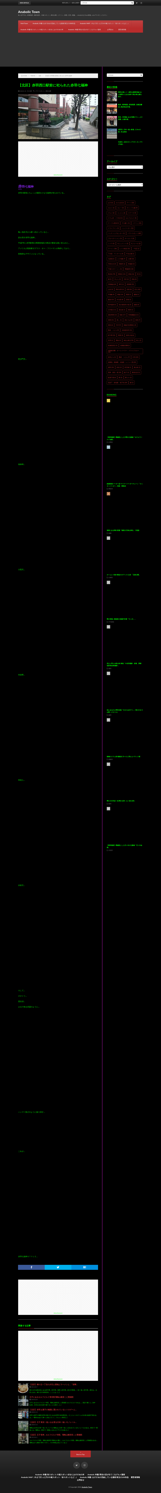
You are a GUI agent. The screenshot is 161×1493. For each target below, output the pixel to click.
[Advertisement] (80, 49)
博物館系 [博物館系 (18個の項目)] (129, 269)
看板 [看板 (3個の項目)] (118, 340)
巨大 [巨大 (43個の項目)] (137, 289)
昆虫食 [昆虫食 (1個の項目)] (122, 310)
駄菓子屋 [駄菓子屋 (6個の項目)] (112, 377)
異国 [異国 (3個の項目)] (120, 335)
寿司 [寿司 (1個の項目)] (121, 284)
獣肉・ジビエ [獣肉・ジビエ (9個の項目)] (113, 330)
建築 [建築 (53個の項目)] (111, 299)
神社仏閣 (48, 91)
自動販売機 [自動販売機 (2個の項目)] (125, 345)
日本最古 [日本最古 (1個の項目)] (112, 310)
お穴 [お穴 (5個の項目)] (110, 203)
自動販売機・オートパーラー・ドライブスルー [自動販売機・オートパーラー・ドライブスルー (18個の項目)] (123, 351)
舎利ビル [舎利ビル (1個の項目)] (112, 357)
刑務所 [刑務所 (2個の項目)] (122, 264)
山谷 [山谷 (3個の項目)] (110, 289)
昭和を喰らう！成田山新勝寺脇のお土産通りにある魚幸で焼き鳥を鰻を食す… (91, 3)
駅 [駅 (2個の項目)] (120, 377)
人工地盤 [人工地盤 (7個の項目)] (121, 259)
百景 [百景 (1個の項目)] (110, 340)
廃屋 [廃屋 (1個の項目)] (128, 294)
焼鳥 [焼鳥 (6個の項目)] (110, 325)
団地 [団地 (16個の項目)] (131, 274)
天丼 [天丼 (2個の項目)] (126, 279)
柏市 (110, 668)
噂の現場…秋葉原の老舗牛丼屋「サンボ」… (121, 619)
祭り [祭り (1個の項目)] (138, 340)
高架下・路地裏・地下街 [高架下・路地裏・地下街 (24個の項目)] (117, 382)
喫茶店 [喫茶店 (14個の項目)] (121, 274)
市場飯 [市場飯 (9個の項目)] (111, 294)
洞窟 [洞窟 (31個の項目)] (111, 320)
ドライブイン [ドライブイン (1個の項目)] (113, 228)
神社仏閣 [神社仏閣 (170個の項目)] (128, 340)
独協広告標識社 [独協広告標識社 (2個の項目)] (130, 325)
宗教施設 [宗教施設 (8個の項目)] (112, 284)
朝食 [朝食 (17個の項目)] (122, 315)
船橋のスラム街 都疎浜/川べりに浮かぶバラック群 (123, 756)
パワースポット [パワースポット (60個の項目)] (134, 233)
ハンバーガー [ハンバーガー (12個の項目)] (127, 228)
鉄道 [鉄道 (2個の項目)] (119, 367)
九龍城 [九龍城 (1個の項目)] (111, 259)
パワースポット (40, 91)
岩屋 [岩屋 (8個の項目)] (129, 289)
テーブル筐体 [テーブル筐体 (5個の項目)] (113, 223)
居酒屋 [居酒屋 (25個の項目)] (130, 284)
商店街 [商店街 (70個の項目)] (111, 274)
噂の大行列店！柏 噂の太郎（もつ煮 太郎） (121, 801)
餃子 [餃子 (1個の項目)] (126, 372)
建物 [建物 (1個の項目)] (136, 294)
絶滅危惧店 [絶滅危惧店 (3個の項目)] (112, 345)
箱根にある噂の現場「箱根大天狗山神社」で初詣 (123, 530)
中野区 (111, 442)
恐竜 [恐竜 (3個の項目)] (128, 299)
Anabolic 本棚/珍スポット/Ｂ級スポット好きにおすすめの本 (42, 29)
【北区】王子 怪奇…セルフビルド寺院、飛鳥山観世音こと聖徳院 (55, 1435)
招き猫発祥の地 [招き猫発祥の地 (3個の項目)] (125, 305)
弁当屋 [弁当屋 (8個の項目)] (120, 299)
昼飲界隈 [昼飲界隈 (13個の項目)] (112, 315)
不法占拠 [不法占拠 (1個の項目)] (130, 254)
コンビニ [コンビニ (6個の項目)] (121, 213)
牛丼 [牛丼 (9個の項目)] (118, 325)
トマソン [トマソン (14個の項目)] (137, 223)
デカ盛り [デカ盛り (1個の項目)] (126, 223)
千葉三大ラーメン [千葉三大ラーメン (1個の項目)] (115, 269)
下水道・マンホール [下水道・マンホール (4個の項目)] (115, 254)
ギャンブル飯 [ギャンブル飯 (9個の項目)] (132, 208)
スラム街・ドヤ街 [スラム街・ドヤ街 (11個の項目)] (115, 218)
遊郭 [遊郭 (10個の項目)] (111, 367)
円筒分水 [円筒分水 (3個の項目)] (112, 264)
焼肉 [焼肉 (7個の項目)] (137, 320)
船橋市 (111, 759)
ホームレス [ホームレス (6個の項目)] (129, 238)
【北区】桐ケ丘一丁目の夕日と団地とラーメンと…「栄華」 (53, 1384)
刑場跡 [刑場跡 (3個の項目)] (131, 264)
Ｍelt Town (24, 23)
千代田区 (111, 622)
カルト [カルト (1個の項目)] (111, 208)
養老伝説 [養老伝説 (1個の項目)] (136, 372)
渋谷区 (111, 850)
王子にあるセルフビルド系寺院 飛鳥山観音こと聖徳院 (51, 1397)
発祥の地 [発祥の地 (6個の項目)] (130, 335)
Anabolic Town (29, 11)
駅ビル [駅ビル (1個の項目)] (128, 377)
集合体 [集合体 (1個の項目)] (137, 367)
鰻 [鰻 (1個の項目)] (131, 382)
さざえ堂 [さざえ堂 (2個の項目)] (120, 203)
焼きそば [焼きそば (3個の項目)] (129, 320)
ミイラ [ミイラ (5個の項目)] (111, 243)
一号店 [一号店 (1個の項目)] (136, 248)
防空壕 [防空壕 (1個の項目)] (128, 367)
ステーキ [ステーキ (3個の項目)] (132, 213)
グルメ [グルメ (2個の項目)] (111, 213)
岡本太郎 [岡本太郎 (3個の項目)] (120, 289)
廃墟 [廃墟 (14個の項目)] (120, 294)
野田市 (111, 488)
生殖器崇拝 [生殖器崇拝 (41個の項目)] (127, 330)
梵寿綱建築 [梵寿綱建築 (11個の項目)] (133, 315)
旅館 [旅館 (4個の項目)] (136, 305)
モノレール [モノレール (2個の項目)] (135, 243)
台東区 (111, 577)
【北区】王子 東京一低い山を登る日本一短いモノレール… (53, 1422)
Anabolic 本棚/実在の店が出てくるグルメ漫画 (85, 29)
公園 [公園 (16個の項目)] (131, 259)
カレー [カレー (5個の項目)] (120, 208)
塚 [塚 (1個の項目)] (110, 279)
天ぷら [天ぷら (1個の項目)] (117, 279)
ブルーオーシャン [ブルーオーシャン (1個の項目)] (115, 238)
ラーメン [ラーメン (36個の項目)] (112, 248)
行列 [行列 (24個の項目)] (135, 357)
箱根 (110, 533)
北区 (30, 91)
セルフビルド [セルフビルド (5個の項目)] (130, 218)
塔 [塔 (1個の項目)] (139, 274)
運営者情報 (122, 29)
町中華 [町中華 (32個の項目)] (111, 335)
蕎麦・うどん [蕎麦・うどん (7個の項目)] (124, 357)
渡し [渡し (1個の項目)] (119, 320)
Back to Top (80, 1454)
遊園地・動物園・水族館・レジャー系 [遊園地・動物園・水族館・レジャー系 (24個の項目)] (122, 362)
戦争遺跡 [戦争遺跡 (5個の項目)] (112, 305)
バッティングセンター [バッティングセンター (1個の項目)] (116, 233)
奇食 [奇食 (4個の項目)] (134, 279)
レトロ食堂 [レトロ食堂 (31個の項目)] (125, 248)
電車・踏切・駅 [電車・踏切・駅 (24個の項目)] (114, 372)
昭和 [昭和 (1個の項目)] (130, 310)
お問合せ (110, 29)
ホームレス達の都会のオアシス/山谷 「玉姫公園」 (123, 575)
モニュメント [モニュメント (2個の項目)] (122, 243)
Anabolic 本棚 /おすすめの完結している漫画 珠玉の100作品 (54, 23)
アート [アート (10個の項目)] (130, 203)
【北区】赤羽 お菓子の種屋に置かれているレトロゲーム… (53, 1409)
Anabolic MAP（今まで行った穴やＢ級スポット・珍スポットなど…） (104, 23)
